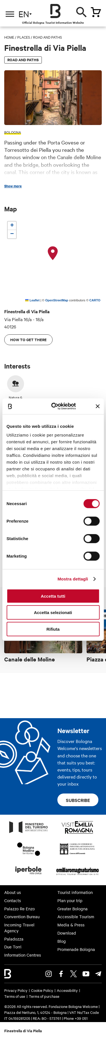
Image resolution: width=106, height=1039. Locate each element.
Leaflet (32, 300)
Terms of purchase (44, 996)
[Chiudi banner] (97, 406)
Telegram (98, 973)
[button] (53, 253)
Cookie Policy (42, 990)
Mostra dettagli (72, 579)
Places (23, 37)
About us (12, 892)
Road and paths (47, 37)
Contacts (12, 900)
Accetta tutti (53, 595)
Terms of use (14, 996)
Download (66, 933)
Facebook (61, 973)
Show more (13, 186)
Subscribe (78, 800)
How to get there (28, 339)
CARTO (94, 300)
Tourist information (75, 892)
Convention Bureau (22, 916)
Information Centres (22, 955)
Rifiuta (53, 628)
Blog (61, 941)
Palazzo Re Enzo (19, 908)
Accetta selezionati (53, 612)
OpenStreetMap (56, 300)
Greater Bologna (72, 908)
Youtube (86, 973)
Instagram (48, 973)
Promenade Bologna (76, 949)
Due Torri (12, 947)
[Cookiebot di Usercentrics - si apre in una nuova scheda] (55, 406)
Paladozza (13, 939)
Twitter (73, 973)
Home (9, 37)
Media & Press (71, 925)
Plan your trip (70, 900)
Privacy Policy (15, 990)
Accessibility (67, 990)
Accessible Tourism (75, 916)
